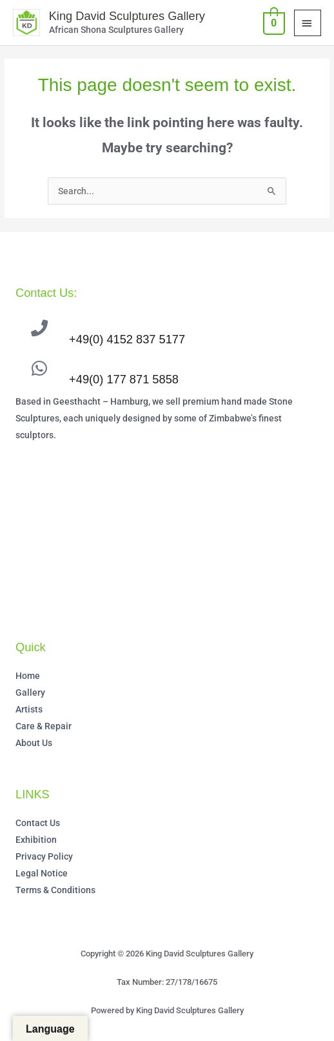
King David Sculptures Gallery (127, 16)
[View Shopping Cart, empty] (272, 22)
